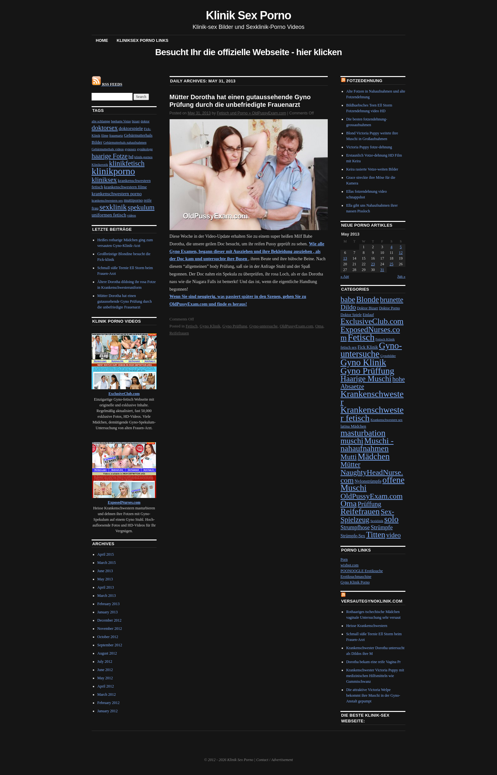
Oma (319, 326)
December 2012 (109, 620)
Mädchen (374, 456)
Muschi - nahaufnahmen (366, 444)
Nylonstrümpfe (368, 481)
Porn (344, 559)
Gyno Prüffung (235, 326)
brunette (391, 300)
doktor (145, 121)
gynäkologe (145, 149)
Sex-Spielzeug (367, 515)
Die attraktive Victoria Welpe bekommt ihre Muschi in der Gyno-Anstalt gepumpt (373, 695)
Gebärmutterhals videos (108, 149)
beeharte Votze (121, 121)
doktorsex (105, 128)
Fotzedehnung (364, 80)
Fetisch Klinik (385, 339)
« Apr (344, 276)
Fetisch (192, 326)
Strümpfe (382, 527)
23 (373, 264)
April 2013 (105, 587)
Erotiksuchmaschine (355, 576)
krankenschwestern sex (107, 200)
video (393, 535)
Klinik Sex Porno (248, 15)
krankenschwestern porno (117, 193)
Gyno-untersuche (263, 326)
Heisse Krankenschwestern (366, 625)
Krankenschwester (371, 398)
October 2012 (107, 637)
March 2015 (106, 562)
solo (391, 519)
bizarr (136, 121)
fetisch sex (348, 347)
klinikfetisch (127, 163)
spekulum (141, 207)
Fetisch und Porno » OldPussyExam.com (251, 113)
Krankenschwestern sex (387, 420)
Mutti (348, 457)
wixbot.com (349, 565)
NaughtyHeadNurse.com (371, 476)
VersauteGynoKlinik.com (372, 601)
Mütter (350, 464)
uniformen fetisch (109, 214)
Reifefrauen (179, 333)
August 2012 (107, 653)
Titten (375, 534)
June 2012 (105, 670)
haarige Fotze (109, 156)
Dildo (348, 307)
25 (391, 264)
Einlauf (368, 315)
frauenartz (116, 135)
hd (130, 156)
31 (382, 270)
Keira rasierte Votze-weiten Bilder (372, 169)
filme (104, 135)
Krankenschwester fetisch (371, 414)
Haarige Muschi (365, 378)
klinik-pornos (143, 157)
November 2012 (109, 628)
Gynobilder (388, 356)
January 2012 (107, 711)
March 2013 (106, 595)
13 (345, 258)
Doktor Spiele (351, 315)
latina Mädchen (353, 426)
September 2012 (109, 645)
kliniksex (104, 180)
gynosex (130, 149)
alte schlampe (101, 121)
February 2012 (108, 703)
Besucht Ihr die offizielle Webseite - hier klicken (248, 52)
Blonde (367, 299)
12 (401, 252)
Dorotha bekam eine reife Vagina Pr (373, 662)
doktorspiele (131, 128)
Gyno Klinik (210, 326)
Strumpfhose (355, 527)
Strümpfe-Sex (352, 535)
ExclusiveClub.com (371, 321)
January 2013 (107, 612)
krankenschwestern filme (125, 186)
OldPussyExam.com (296, 326)
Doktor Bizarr (367, 308)
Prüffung (369, 504)
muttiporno (133, 200)
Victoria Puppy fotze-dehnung (369, 147)
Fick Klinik (368, 347)
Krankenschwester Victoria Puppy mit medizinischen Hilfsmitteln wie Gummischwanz (375, 676)
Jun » (401, 276)
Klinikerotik (100, 164)
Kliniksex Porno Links (142, 40)
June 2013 (105, 571)
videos (131, 215)
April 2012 (105, 686)
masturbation (362, 433)
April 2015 (105, 554)
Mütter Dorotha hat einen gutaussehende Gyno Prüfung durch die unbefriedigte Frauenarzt (124, 301)
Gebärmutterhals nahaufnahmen (124, 142)
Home (102, 40)
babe (347, 299)
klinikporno (113, 171)
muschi (351, 440)
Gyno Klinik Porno (355, 582)
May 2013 (105, 579)
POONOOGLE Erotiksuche (361, 571)
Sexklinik (376, 521)
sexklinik (113, 207)
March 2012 (106, 694)
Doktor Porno (389, 308)
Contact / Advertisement (274, 760)
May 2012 (105, 678)
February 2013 (108, 604)
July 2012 (104, 661)
